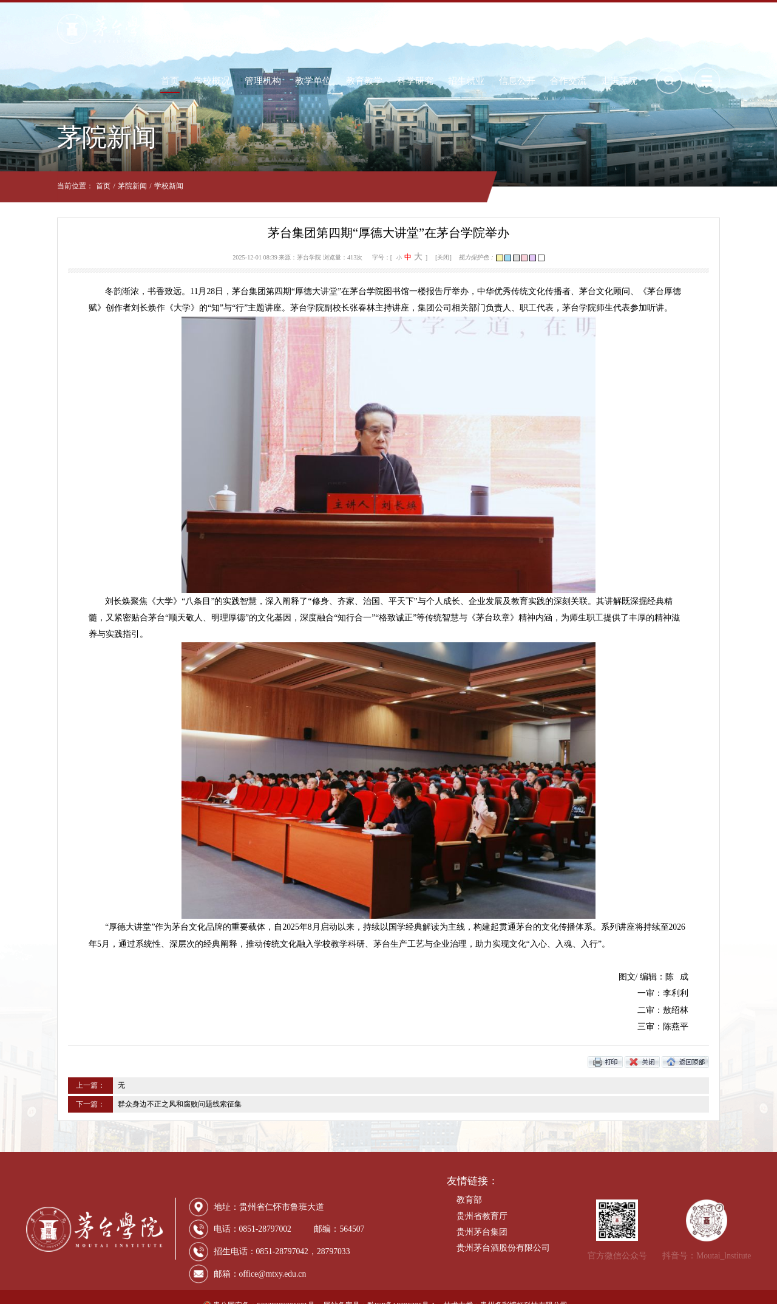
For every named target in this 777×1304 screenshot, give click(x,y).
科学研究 (446, 28)
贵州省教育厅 (481, 1199)
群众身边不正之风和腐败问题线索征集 (149, 1087)
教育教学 (395, 28)
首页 (201, 28)
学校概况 (243, 28)
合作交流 (599, 28)
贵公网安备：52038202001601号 (260, 1289)
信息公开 (548, 28)
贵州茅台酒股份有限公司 (503, 1231)
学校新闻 (137, 186)
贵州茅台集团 (481, 1215)
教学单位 (345, 28)
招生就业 (497, 28)
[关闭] (443, 257)
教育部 (469, 1183)
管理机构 (294, 28)
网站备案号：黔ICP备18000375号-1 (379, 1289)
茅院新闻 (101, 186)
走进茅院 (650, 28)
